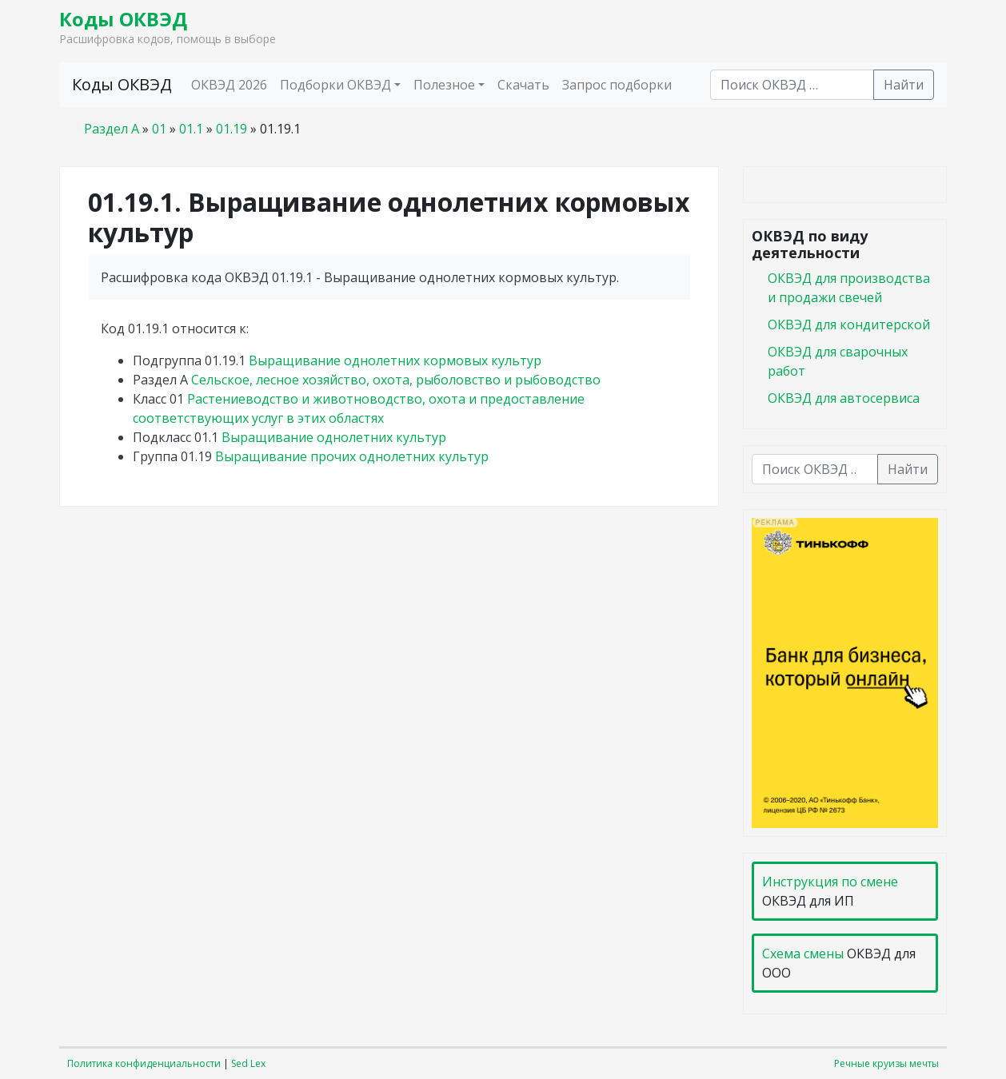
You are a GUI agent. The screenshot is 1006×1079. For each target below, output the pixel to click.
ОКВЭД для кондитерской (849, 324)
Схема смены (803, 953)
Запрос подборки (617, 85)
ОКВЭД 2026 (229, 85)
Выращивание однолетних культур (334, 437)
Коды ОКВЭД (123, 19)
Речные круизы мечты (886, 1063)
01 (159, 128)
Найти (904, 85)
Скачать (523, 85)
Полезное (444, 85)
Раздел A (111, 128)
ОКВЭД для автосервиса (844, 398)
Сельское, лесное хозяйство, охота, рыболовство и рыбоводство (396, 379)
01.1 (191, 128)
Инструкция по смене (830, 881)
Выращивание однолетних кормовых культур (395, 360)
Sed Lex (248, 1063)
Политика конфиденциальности (144, 1063)
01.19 (231, 128)
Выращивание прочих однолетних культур (352, 456)
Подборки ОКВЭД (335, 85)
